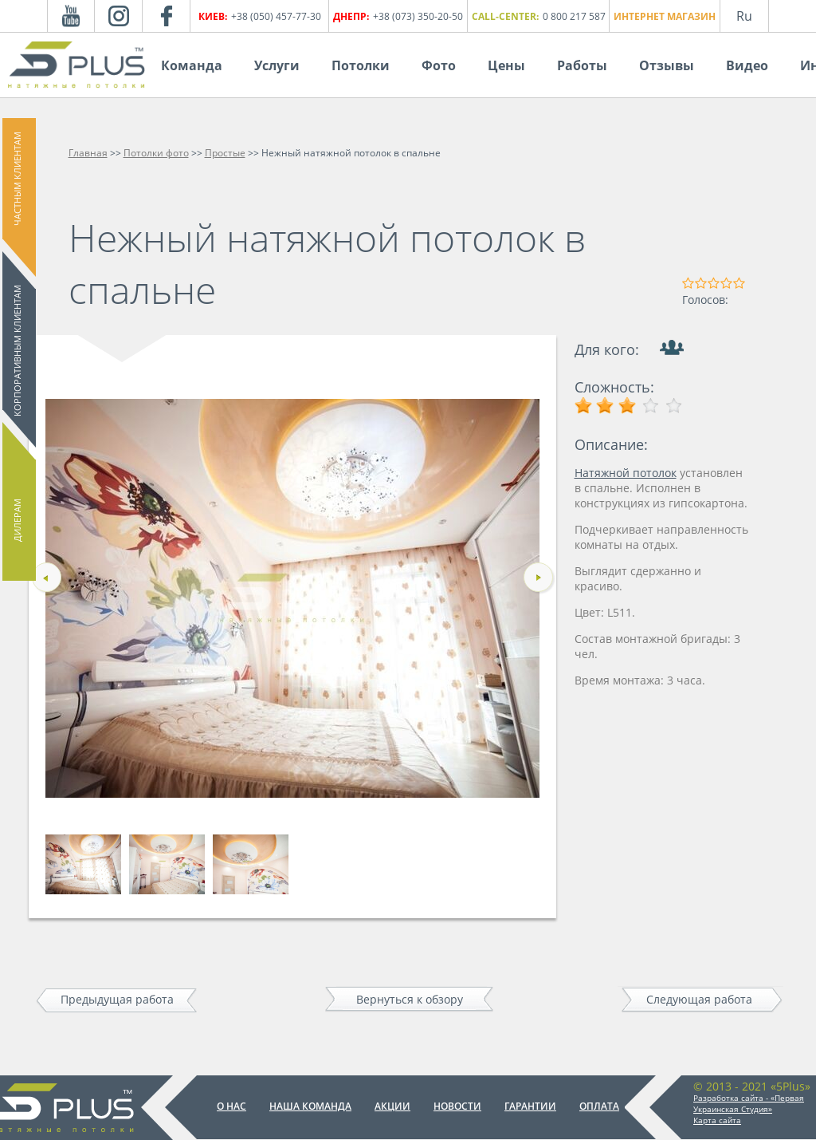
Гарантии (530, 1106)
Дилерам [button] (17, 520)
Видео (747, 65)
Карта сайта (717, 1120)
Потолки (361, 65)
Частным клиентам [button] (17, 179)
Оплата (599, 1106)
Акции (392, 1106)
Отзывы (666, 65)
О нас (231, 1106)
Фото (439, 65)
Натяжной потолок (626, 472)
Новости (457, 1106)
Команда (191, 65)
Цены (506, 65)
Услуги (277, 65)
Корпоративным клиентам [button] (17, 350)
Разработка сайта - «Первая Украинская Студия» (748, 1103)
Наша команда (310, 1106)
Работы (582, 65)
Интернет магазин (665, 16)
